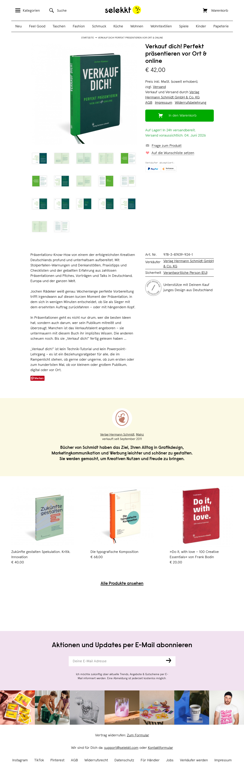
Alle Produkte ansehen (122, 584)
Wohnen (136, 26)
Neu (18, 26)
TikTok (39, 760)
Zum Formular (138, 735)
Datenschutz (124, 760)
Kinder (201, 26)
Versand (159, 87)
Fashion (79, 26)
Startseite (87, 38)
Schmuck (99, 26)
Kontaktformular (160, 748)
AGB (74, 760)
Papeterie (221, 26)
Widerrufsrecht (96, 760)
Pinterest (57, 760)
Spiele (184, 26)
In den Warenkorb (182, 115)
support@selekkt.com (121, 748)
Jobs (169, 760)
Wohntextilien (161, 26)
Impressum (223, 760)
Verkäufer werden (194, 760)
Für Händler (150, 760)
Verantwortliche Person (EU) (185, 273)
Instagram (20, 760)
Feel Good (37, 26)
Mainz (140, 434)
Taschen (59, 26)
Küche (118, 26)
